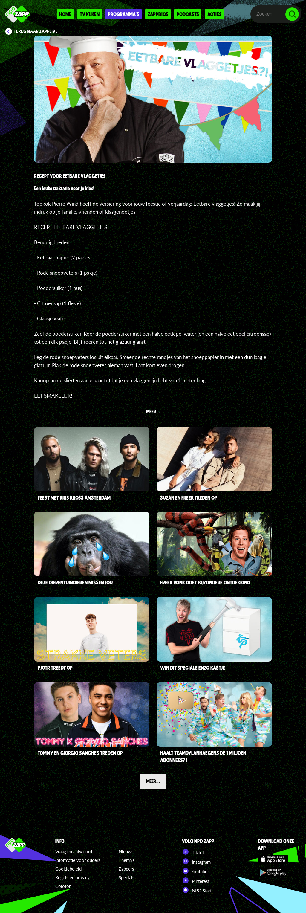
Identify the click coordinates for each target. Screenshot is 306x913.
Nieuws (126, 851)
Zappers (126, 868)
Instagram (196, 861)
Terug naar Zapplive (36, 31)
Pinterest (195, 880)
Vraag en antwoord (73, 851)
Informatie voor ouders (77, 860)
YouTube (194, 870)
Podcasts (188, 14)
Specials (126, 877)
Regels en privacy (72, 877)
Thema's (127, 860)
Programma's (123, 14)
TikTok (193, 851)
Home (65, 14)
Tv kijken (90, 14)
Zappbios (158, 14)
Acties (214, 14)
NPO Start (197, 890)
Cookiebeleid (68, 868)
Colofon (63, 886)
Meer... (153, 781)
